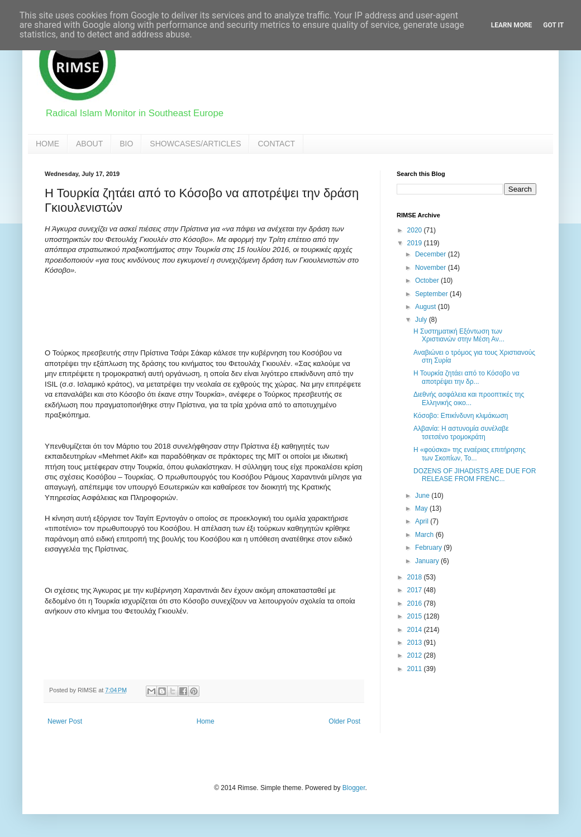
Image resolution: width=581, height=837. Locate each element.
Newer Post (64, 721)
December (431, 254)
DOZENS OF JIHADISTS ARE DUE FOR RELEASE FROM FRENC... (474, 475)
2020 (415, 230)
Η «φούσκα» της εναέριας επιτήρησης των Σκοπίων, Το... (469, 454)
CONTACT (276, 143)
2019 (415, 243)
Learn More (511, 25)
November (431, 268)
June (423, 496)
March (425, 535)
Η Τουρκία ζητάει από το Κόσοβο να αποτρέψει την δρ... (466, 377)
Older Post (344, 721)
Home (206, 721)
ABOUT (89, 143)
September (432, 294)
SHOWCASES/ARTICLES (195, 143)
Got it (553, 25)
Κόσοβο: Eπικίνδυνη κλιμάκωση (460, 416)
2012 (415, 655)
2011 (415, 669)
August (426, 307)
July (422, 320)
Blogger (353, 788)
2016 (415, 603)
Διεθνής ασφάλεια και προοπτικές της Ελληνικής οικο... (468, 398)
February (429, 547)
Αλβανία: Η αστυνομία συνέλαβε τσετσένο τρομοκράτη (461, 432)
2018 (415, 577)
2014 (415, 630)
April (422, 521)
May (422, 508)
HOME (47, 143)
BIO (126, 143)
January (428, 561)
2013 (415, 642)
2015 (415, 616)
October (428, 280)
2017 (415, 590)
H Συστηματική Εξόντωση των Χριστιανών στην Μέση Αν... (458, 335)
